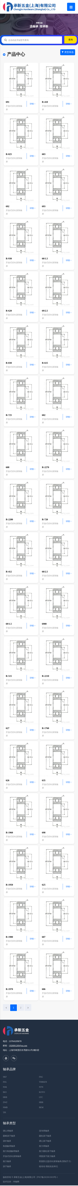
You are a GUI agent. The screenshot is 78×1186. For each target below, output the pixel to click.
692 (7, 206)
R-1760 (45, 728)
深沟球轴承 (44, 1131)
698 (43, 832)
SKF (5, 1077)
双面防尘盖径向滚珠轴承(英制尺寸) (55, 1162)
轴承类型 (9, 1124)
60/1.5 (45, 258)
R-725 (9, 415)
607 (43, 937)
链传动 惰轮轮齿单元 (48, 1167)
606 (43, 989)
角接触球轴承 (9, 1147)
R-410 (45, 102)
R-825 (9, 154)
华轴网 (16, 1182)
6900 (44, 624)
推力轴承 (7, 1162)
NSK (5, 1088)
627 (7, 728)
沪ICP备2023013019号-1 (47, 1178)
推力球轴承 (44, 1147)
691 (7, 102)
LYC (41, 1098)
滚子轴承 (7, 1167)
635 (43, 780)
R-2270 (45, 467)
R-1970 (9, 989)
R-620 (9, 310)
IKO (5, 1093)
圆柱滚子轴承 (45, 1136)
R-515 (9, 676)
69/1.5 (9, 624)
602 (43, 415)
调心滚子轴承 (45, 1142)
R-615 (45, 363)
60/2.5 (45, 571)
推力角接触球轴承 (11, 1152)
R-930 (9, 258)
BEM (41, 1108)
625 (43, 885)
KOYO (42, 1093)
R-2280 (9, 519)
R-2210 (45, 676)
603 (43, 154)
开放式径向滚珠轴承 (12, 1157)
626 (7, 780)
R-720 (45, 519)
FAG (41, 1077)
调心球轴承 (8, 1131)
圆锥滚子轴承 (9, 1136)
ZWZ (5, 1103)
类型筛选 (68, 54)
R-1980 (9, 937)
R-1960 (9, 832)
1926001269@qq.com (18, 1046)
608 (7, 467)
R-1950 (9, 885)
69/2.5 (45, 310)
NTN (41, 1088)
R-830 (9, 363)
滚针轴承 (7, 1142)
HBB (41, 1103)
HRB (5, 1098)
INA (5, 1082)
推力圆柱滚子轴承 (47, 1152)
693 (43, 206)
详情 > (32, 104)
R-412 (9, 571)
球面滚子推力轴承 (47, 1157)
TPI (4, 1113)
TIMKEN (43, 1082)
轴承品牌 (9, 1070)
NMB (5, 1108)
